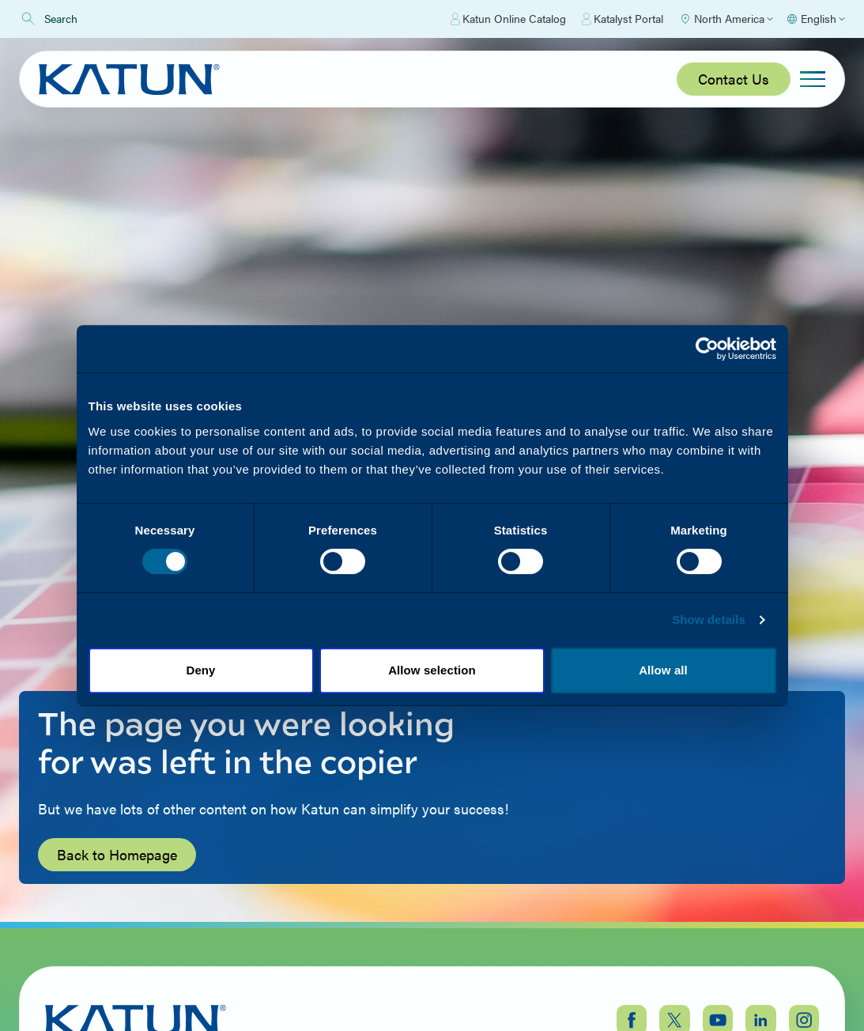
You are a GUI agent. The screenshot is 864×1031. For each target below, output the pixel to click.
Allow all (663, 670)
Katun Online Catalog (508, 18)
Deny (200, 670)
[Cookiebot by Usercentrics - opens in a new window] (707, 349)
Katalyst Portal (622, 18)
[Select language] (815, 18)
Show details (708, 619)
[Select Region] (726, 18)
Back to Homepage (117, 854)
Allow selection (432, 670)
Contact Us (733, 79)
